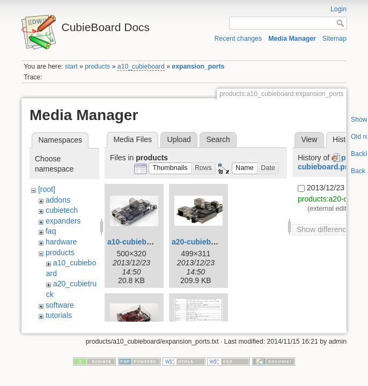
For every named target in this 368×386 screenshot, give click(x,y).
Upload (179, 139)
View (309, 139)
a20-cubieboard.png (207, 241)
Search (218, 139)
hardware (61, 241)
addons (58, 200)
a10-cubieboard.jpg (141, 241)
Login (338, 9)
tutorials (59, 315)
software (60, 305)
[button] (170, 168)
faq (51, 231)
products (97, 66)
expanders (63, 221)
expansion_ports (198, 66)
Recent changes (238, 38)
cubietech (62, 210)
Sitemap (334, 38)
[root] (46, 189)
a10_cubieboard (141, 66)
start (71, 66)
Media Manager (292, 38)
